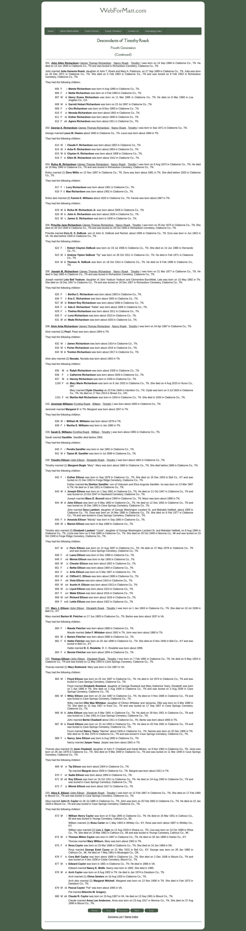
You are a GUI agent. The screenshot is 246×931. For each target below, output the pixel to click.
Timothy (135, 63)
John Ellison (78, 460)
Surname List (115, 916)
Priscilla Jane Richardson (66, 225)
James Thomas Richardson (95, 63)
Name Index (131, 916)
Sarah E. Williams (61, 432)
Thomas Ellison (60, 659)
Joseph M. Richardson (64, 271)
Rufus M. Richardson (63, 164)
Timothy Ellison (60, 460)
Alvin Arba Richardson (64, 326)
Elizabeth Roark (95, 460)
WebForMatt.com (123, 10)
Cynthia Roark (82, 404)
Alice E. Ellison (60, 793)
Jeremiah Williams (62, 404)
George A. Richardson (64, 128)
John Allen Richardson (65, 63)
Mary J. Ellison (60, 608)
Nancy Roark (121, 63)
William (96, 404)
